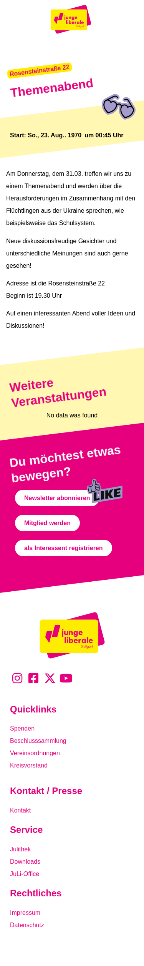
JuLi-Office (24, 874)
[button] (39, 70)
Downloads (25, 861)
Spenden (22, 728)
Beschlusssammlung (38, 740)
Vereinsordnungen (35, 753)
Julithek (20, 849)
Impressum (25, 912)
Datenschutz (27, 925)
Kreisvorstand (29, 765)
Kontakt (20, 810)
